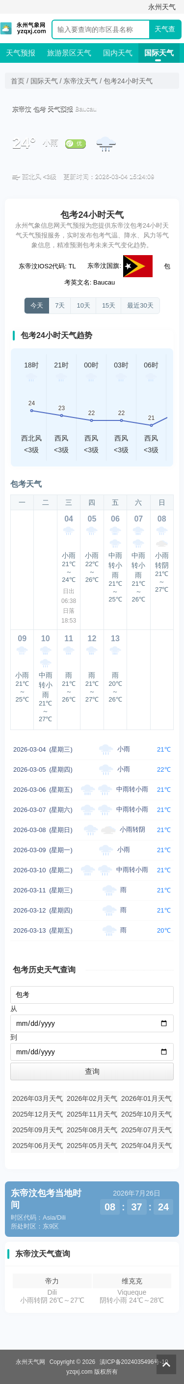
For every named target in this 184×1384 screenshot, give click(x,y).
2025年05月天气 (92, 1145)
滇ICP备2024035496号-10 (134, 1361)
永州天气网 (30, 1361)
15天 (108, 305)
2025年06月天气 (37, 1145)
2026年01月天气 (146, 1098)
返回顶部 (166, 1364)
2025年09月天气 (37, 1130)
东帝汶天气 (80, 81)
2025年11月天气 (92, 1114)
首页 (18, 81)
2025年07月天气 (146, 1130)
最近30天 (140, 305)
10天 (83, 305)
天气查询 (165, 31)
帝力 (52, 1281)
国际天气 (159, 53)
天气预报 (20, 53)
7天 (60, 305)
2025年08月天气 (92, 1130)
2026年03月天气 (37, 1098)
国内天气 (117, 53)
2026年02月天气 (92, 1098)
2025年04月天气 (146, 1145)
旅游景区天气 (69, 53)
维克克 (132, 1281)
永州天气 (162, 7)
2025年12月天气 (37, 1114)
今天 (36, 305)
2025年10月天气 (146, 1114)
